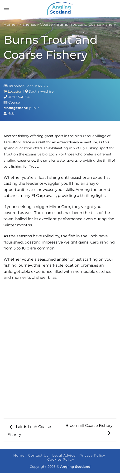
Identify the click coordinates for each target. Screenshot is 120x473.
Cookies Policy (60, 459)
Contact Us (38, 455)
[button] (6, 8)
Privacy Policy (92, 455)
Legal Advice (64, 455)
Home (9, 24)
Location (13, 91)
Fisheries (27, 24)
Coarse (46, 24)
